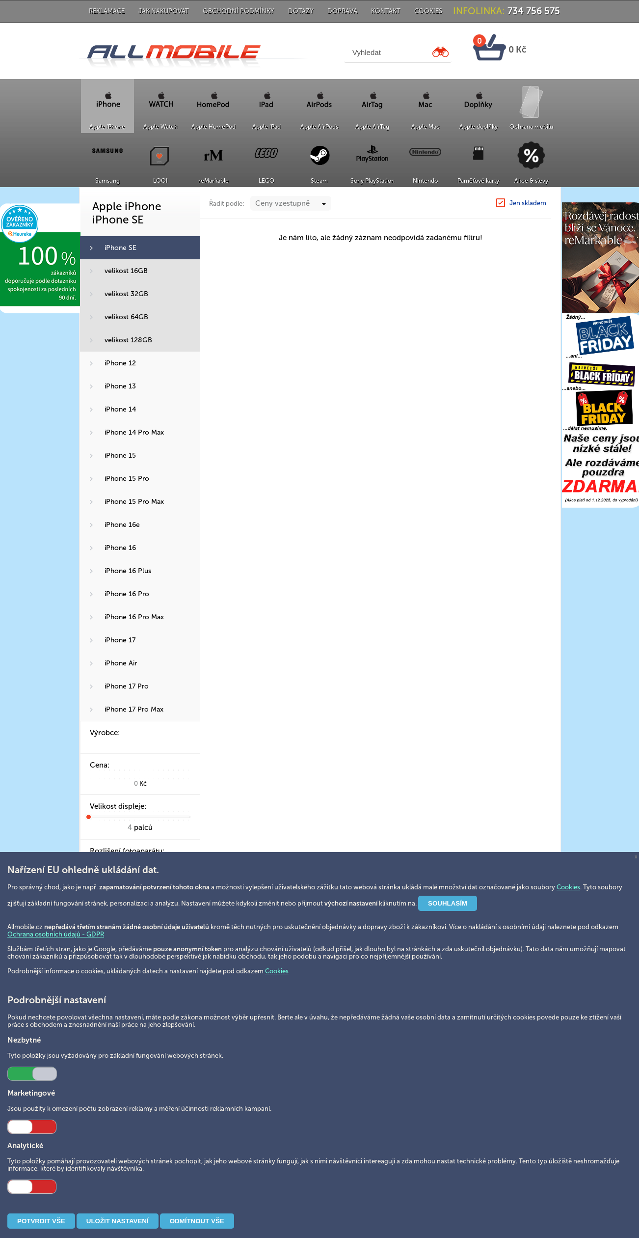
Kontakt (385, 11)
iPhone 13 (120, 386)
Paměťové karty (478, 180)
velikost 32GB (126, 294)
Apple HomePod (213, 126)
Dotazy (301, 11)
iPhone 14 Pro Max (134, 432)
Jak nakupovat (163, 11)
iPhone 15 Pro (127, 478)
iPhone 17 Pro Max (134, 709)
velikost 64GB (126, 317)
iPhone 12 (120, 363)
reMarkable (213, 180)
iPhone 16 (120, 548)
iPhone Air (121, 663)
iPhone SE (120, 248)
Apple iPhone (107, 126)
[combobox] (290, 223)
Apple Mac (425, 126)
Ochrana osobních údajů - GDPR (55, 934)
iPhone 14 (120, 409)
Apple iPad (266, 126)
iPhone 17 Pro (127, 686)
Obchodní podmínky (238, 11)
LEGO (266, 180)
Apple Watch (160, 126)
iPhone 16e (122, 525)
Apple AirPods (319, 126)
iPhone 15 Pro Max (134, 501)
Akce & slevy (531, 180)
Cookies (428, 11)
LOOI (160, 180)
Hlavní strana (437, 197)
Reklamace (107, 11)
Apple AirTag (372, 126)
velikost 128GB (128, 340)
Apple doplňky (478, 126)
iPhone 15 (120, 455)
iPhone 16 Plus (128, 571)
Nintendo (425, 180)
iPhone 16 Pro (127, 594)
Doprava (342, 11)
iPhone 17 (120, 640)
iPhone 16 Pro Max (134, 617)
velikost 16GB (126, 271)
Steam (319, 180)
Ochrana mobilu (531, 126)
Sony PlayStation (372, 180)
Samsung (107, 180)
